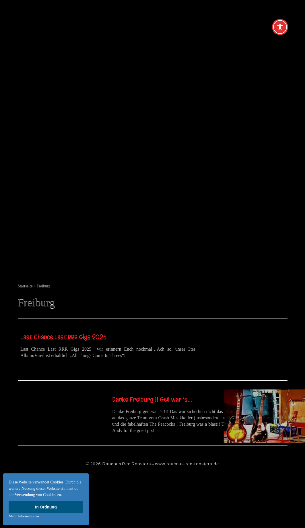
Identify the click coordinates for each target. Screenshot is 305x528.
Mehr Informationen (24, 516)
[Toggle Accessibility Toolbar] (280, 27)
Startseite (25, 286)
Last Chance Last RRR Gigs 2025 (64, 337)
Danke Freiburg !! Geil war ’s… (152, 399)
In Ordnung (46, 507)
